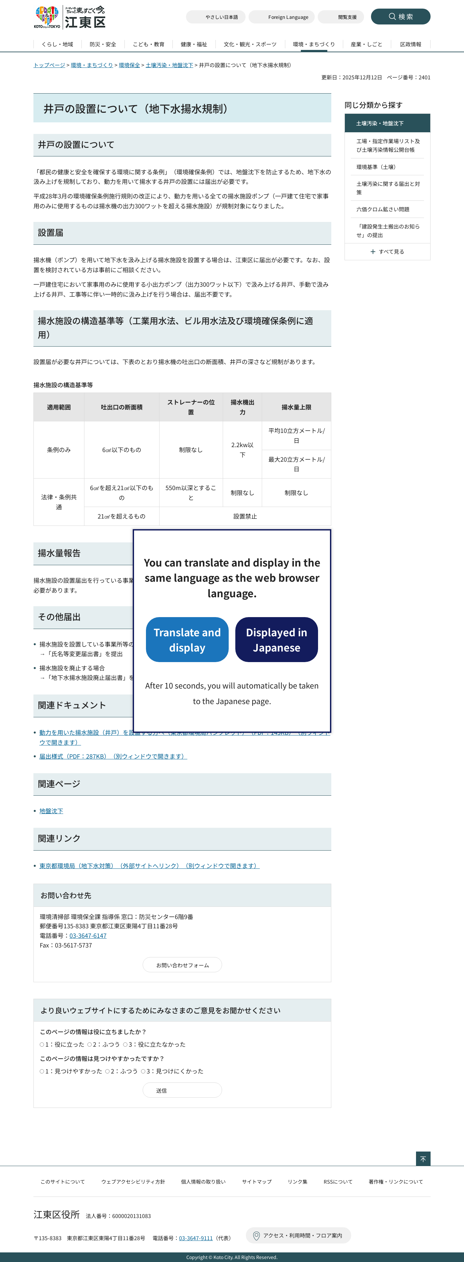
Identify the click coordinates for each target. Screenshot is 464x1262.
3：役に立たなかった (157, 1044)
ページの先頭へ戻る (430, 1156)
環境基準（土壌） (377, 167)
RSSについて (338, 1181)
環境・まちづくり (92, 65)
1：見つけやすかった (73, 1071)
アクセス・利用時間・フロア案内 (302, 1235)
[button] (282, 17)
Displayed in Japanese (276, 639)
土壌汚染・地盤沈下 (169, 65)
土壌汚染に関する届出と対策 (388, 188)
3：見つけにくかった (175, 1071)
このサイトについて (62, 1181)
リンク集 (297, 1181)
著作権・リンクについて (396, 1181)
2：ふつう (106, 1044)
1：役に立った (64, 1044)
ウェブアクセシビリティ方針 (133, 1181)
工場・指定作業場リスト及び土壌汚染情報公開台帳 (388, 145)
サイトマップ (257, 1181)
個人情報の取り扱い (203, 1181)
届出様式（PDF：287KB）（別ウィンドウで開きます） (113, 756)
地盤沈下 (51, 810)
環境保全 (129, 65)
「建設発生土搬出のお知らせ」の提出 (388, 230)
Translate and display (187, 639)
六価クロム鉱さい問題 (382, 209)
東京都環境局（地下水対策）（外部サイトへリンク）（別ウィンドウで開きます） (149, 865)
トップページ (49, 65)
